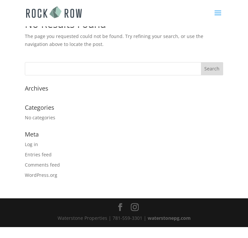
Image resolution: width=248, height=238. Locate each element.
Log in (31, 144)
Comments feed (42, 165)
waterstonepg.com (169, 218)
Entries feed (38, 154)
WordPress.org (41, 175)
